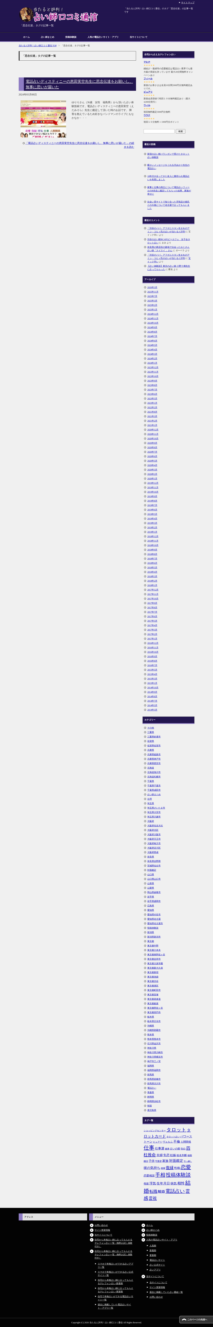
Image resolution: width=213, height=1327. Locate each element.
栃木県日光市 (154, 1021)
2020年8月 (152, 447)
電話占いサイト (157, 1260)
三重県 (150, 732)
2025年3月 (152, 300)
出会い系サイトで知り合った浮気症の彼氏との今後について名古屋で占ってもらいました (168, 205)
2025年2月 (152, 305)
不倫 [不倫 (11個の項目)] (176, 1141)
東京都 (150, 941)
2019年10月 (152, 492)
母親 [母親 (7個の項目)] (146, 1183)
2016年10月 (152, 652)
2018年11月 (152, 541)
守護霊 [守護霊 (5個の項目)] (158, 1161)
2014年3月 (152, 710)
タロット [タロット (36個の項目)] (176, 1129)
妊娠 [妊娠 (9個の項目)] (173, 1155)
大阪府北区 (152, 830)
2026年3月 (152, 287)
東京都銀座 (152, 1003)
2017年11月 (152, 594)
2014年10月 (152, 687)
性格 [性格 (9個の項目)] (177, 1168)
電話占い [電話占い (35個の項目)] (175, 1191)
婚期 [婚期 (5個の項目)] (189, 1155)
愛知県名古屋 (154, 919)
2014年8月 (152, 696)
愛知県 (150, 910)
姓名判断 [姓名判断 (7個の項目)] (182, 1155)
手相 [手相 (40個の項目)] (160, 1175)
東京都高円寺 (154, 1012)
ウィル (147, 105)
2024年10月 (152, 323)
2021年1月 (152, 425)
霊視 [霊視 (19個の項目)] (153, 1198)
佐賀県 (150, 741)
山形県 (150, 883)
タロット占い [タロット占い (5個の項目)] (173, 1136)
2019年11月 (152, 487)
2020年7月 (152, 452)
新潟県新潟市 (154, 936)
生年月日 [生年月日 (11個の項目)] (163, 1183)
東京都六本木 (154, 950)
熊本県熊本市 (154, 1039)
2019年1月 (152, 532)
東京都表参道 (154, 999)
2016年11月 (152, 647)
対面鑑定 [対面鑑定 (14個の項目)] (176, 1161)
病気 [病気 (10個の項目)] (173, 1183)
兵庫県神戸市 (154, 759)
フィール (148, 78)
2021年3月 (152, 416)
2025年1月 (152, 309)
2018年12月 (152, 536)
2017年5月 (152, 621)
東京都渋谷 (152, 981)
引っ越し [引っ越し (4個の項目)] (188, 1161)
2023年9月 (152, 380)
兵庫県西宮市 (154, 763)
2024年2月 (152, 358)
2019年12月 (152, 483)
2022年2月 (152, 407)
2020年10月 (152, 438)
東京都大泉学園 (155, 963)
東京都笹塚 (152, 994)
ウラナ (147, 115)
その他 (150, 727)
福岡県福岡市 (154, 1070)
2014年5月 (152, 705)
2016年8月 (152, 661)
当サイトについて (138, 37)
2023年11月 (152, 372)
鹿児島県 (151, 1110)
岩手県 (150, 896)
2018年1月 (152, 585)
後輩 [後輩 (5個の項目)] (163, 1168)
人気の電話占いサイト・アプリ (103, 37)
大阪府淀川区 (154, 848)
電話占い (151, 1088)
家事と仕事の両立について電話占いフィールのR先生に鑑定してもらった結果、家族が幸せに (169, 190)
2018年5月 (152, 567)
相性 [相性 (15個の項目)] (181, 1183)
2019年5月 (152, 514)
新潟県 (150, 932)
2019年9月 (152, 496)
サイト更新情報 (102, 1230)
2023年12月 (152, 367)
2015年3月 (152, 678)
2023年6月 (152, 394)
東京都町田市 (154, 990)
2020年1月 (152, 478)
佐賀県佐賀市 (154, 745)
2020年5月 (152, 461)
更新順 (153, 1255)
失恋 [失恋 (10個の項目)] (166, 1155)
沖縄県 (150, 1025)
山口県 (150, 874)
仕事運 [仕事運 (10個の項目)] (159, 1148)
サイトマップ (187, 2)
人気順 (153, 1245)
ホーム (26, 37)
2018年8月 (152, 554)
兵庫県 (150, 750)
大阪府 (150, 821)
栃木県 (150, 1017)
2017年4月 (152, 625)
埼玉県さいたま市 (156, 808)
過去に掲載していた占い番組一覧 (166, 1292)
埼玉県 (150, 803)
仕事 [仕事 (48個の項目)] (149, 1148)
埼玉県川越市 (154, 816)
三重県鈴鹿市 (154, 736)
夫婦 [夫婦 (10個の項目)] (159, 1155)
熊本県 (150, 1034)
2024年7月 (152, 336)
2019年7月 (152, 505)
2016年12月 (152, 643)
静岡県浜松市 (154, 1101)
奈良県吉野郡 (154, 861)
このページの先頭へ (197, 1319)
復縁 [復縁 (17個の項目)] (170, 1167)
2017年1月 (152, 638)
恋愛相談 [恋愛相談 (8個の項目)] (149, 1175)
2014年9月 (152, 692)
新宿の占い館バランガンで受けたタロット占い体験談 (168, 156)
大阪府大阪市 (154, 834)
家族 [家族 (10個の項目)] (165, 1161)
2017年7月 (152, 612)
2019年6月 (152, 509)
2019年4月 (152, 518)
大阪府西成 (152, 852)
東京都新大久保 (155, 968)
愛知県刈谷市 (154, 914)
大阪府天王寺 (154, 839)
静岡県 (150, 1097)
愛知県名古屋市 (155, 923)
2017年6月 (152, 616)
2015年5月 (152, 670)
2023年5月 (152, 398)
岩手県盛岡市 (154, 901)
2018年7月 (152, 558)
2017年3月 (152, 629)
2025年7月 (152, 296)
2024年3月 (152, 354)
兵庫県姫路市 (154, 754)
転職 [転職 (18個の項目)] (153, 1191)
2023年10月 (152, 376)
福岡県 (150, 1065)
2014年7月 (152, 701)
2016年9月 (152, 656)
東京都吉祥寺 (154, 959)
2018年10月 (152, 545)
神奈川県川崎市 (155, 1052)
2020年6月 (152, 456)
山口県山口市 (154, 879)
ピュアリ (148, 92)
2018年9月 (152, 549)
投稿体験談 (70, 37)
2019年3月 (152, 523)
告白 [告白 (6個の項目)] (183, 1148)
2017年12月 (152, 589)
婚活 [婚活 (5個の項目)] (146, 1161)
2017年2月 (152, 634)
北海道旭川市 (154, 772)
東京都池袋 (152, 977)
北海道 (150, 768)
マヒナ (147, 62)
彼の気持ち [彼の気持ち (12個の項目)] (152, 1168)
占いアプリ (155, 1269)
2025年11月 (152, 292)
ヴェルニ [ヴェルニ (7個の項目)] (167, 1141)
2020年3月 (152, 469)
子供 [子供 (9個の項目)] (152, 1160)
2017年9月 (152, 603)
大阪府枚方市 (154, 843)
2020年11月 (152, 434)
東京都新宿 (152, 972)
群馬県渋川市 (154, 1083)
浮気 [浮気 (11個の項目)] (152, 1183)
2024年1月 (152, 363)
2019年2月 (152, 527)
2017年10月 (152, 598)
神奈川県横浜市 (155, 1057)
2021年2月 (152, 420)
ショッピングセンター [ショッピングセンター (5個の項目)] (155, 1130)
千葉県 (150, 781)
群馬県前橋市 (154, 1079)
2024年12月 (152, 314)
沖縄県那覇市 (154, 1030)
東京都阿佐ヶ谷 (155, 1008)
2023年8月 (152, 385)
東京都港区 (152, 985)
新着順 (153, 1250)
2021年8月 (152, 412)
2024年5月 (152, 345)
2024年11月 (152, 318)
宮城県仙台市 (154, 865)
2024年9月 (152, 327)
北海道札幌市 (154, 776)
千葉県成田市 (154, 790)
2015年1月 (152, 683)
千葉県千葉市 (154, 785)
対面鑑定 (151, 870)
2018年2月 (152, 581)
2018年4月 (152, 572)
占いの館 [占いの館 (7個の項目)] (175, 1148)
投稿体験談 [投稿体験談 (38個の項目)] (178, 1175)
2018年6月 (152, 563)
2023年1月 (152, 403)
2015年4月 (152, 674)
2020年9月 (152, 443)
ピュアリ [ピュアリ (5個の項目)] (157, 1142)
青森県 (150, 1092)
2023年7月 (152, 389)
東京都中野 (152, 945)
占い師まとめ (47, 37)
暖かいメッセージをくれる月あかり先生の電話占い (168, 167)
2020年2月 (152, 474)
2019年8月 (152, 501)
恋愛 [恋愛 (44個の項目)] (186, 1167)
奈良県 (150, 856)
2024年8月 (152, 332)
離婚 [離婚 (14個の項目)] (161, 1191)
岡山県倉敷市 (154, 892)
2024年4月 (152, 349)
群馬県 (150, 1074)
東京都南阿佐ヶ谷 (156, 954)
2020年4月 (152, 465)
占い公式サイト (157, 1265)
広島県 (150, 905)
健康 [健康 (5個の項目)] (167, 1148)
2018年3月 (152, 576)
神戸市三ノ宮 (154, 1061)
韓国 (149, 1105)
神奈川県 (151, 1048)
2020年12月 (152, 429)
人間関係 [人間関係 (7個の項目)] (186, 1141)
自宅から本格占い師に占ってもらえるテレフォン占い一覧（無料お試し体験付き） (113, 1243)
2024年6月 (152, 340)
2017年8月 (152, 607)
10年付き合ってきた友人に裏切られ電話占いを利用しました (168, 178)
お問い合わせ (101, 1225)
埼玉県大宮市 (154, 812)
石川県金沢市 (154, 1043)
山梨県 (150, 888)
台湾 (149, 799)
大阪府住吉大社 (155, 825)
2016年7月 (152, 665)
